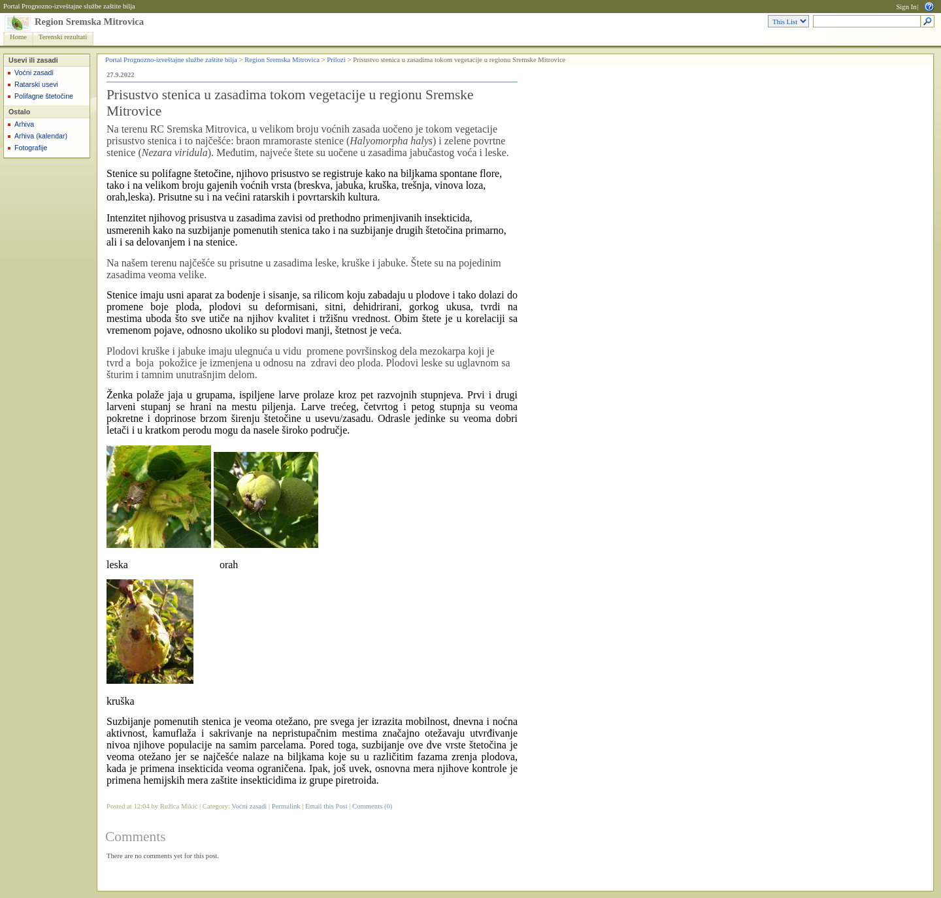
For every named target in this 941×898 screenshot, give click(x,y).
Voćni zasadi (34, 72)
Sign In (906, 6)
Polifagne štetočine (43, 96)
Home (18, 36)
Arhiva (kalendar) (40, 136)
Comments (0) (372, 806)
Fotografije (30, 148)
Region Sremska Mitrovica (89, 21)
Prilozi (336, 59)
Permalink (286, 806)
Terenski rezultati (63, 36)
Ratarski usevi (36, 84)
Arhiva (24, 124)
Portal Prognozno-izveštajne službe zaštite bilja (69, 6)
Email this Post (326, 806)
